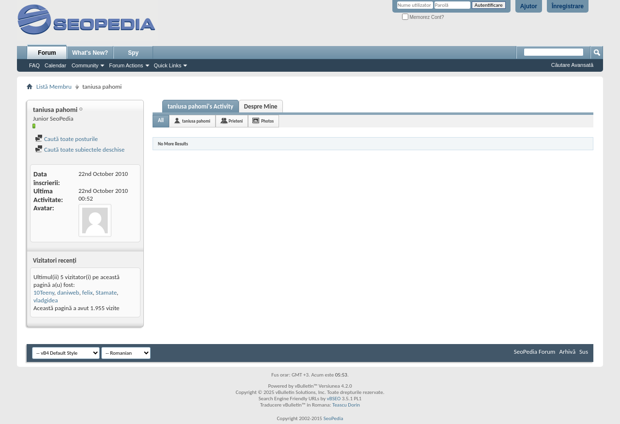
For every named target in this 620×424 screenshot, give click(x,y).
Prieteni (236, 121)
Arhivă (567, 351)
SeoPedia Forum (535, 351)
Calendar (55, 65)
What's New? (90, 52)
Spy (133, 52)
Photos (267, 121)
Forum (47, 52)
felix (87, 292)
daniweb (68, 292)
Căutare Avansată (572, 65)
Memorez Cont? (423, 17)
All (161, 120)
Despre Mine (261, 106)
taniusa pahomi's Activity (200, 106)
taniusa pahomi (196, 121)
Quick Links (168, 65)
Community (85, 65)
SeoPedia (333, 418)
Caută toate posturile (66, 138)
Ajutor (528, 6)
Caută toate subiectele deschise (79, 149)
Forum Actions (126, 65)
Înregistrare (568, 6)
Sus (583, 351)
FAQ (34, 65)
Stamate (106, 292)
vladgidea (45, 300)
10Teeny (43, 292)
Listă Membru (54, 86)
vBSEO (334, 398)
